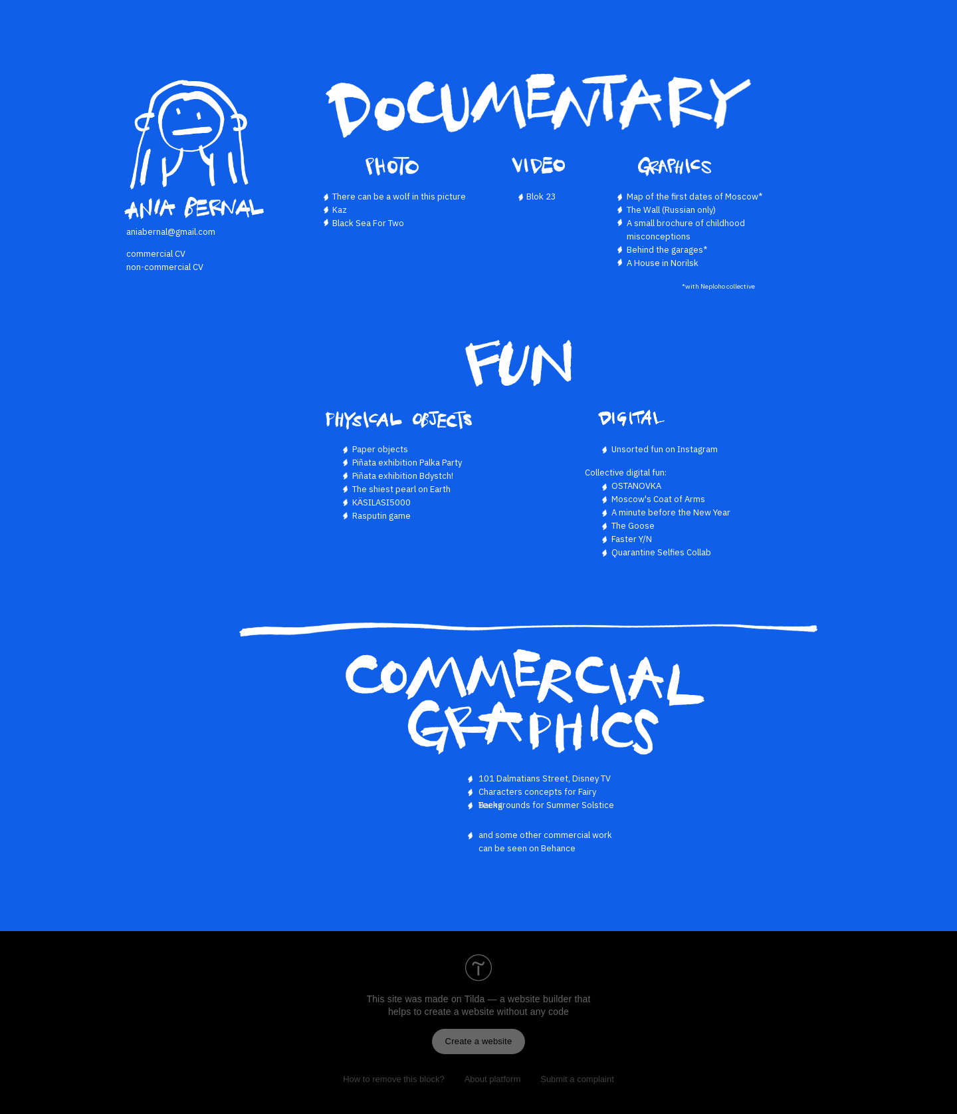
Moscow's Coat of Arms (658, 499)
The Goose (633, 525)
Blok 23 (541, 196)
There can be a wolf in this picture (399, 196)
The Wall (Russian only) (671, 209)
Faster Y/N (631, 539)
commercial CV (155, 253)
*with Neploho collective (718, 286)
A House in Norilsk (662, 263)
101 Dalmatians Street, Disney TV (544, 778)
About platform (493, 1079)
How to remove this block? (393, 1079)
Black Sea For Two (368, 223)
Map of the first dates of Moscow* (694, 196)
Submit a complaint (577, 1079)
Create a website (478, 1041)
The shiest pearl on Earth (401, 489)
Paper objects (380, 449)
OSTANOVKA (636, 485)
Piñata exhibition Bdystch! (402, 476)
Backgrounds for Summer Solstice (546, 805)
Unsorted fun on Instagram (664, 449)
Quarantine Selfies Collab (661, 552)
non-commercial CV (164, 267)
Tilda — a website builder (518, 999)
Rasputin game (381, 515)
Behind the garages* (667, 249)
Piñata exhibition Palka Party (407, 462)
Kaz (339, 209)
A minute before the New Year (670, 512)
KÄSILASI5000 (381, 502)
